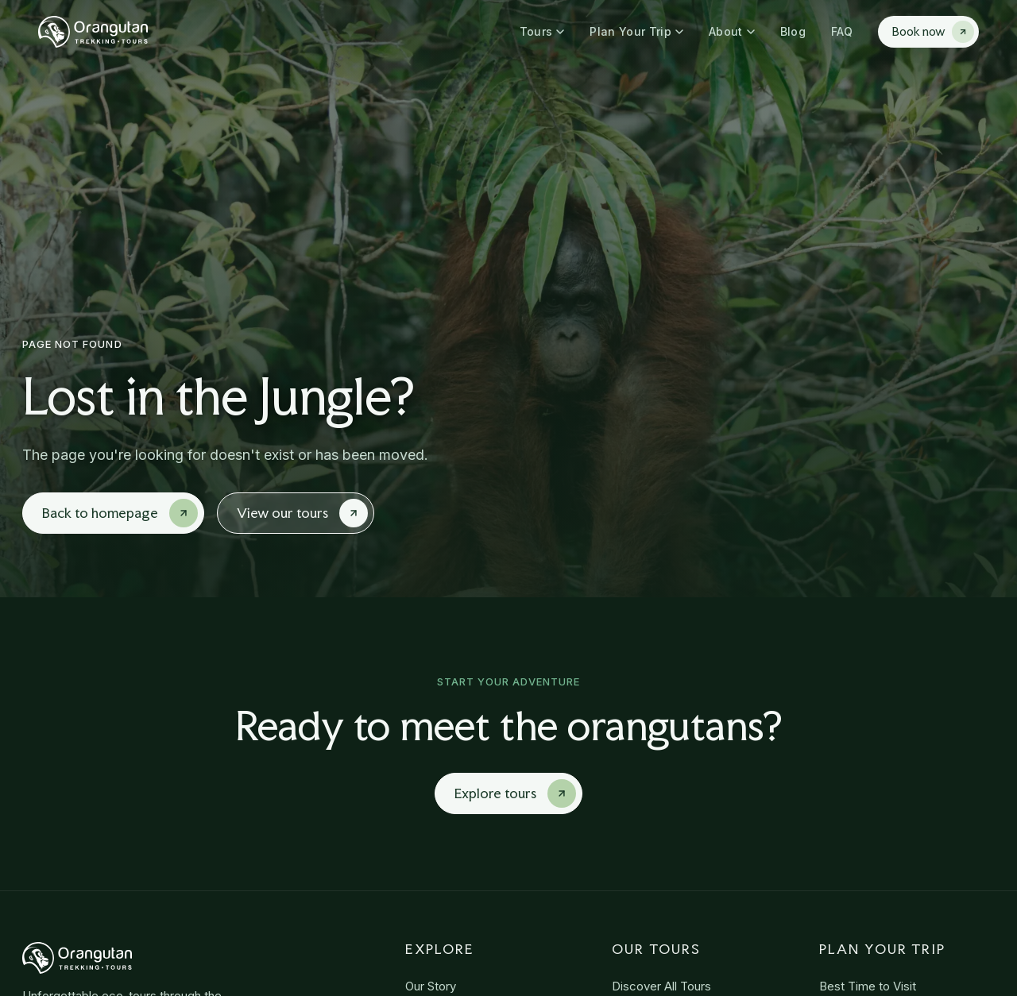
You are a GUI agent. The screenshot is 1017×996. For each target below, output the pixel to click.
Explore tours (515, 793)
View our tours (302, 513)
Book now (933, 32)
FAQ (842, 31)
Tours (542, 31)
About (732, 31)
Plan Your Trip (636, 31)
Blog (793, 31)
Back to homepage (120, 513)
